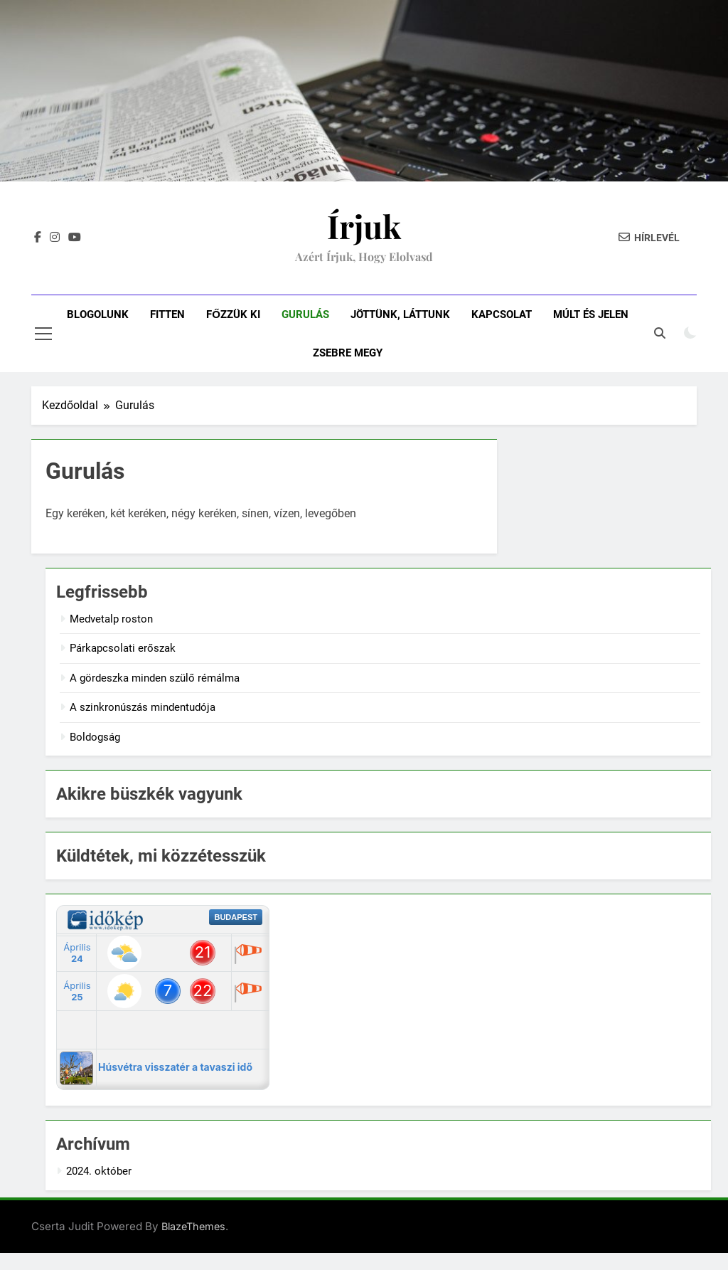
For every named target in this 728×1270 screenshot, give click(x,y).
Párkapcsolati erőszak (123, 648)
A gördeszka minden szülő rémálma (155, 678)
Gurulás (305, 314)
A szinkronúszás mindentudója (142, 707)
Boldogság (95, 737)
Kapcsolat (501, 314)
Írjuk (364, 225)
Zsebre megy (347, 352)
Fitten (167, 314)
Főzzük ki (233, 314)
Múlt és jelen (590, 314)
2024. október (99, 1171)
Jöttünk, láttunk (400, 314)
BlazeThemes (193, 1226)
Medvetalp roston (111, 619)
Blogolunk (98, 314)
